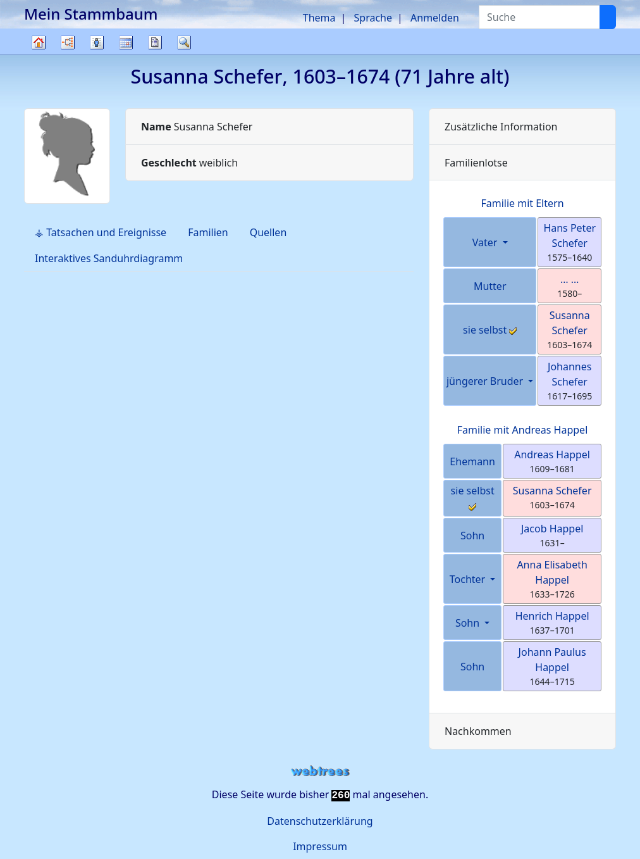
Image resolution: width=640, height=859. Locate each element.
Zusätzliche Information (501, 127)
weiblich (189, 162)
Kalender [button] (126, 42)
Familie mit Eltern (522, 203)
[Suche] (608, 17)
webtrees (320, 771)
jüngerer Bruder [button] (486, 381)
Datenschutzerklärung (319, 821)
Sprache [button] (373, 18)
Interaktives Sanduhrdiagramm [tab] (109, 258)
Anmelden (434, 18)
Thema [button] (319, 18)
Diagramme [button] (68, 42)
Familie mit (522, 430)
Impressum (320, 846)
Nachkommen (478, 731)
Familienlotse (476, 163)
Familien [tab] (208, 232)
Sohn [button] (468, 623)
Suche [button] (184, 42)
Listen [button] (97, 42)
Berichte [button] (155, 42)
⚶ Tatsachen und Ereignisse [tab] (100, 232)
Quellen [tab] (268, 232)
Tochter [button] (469, 579)
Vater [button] (486, 242)
